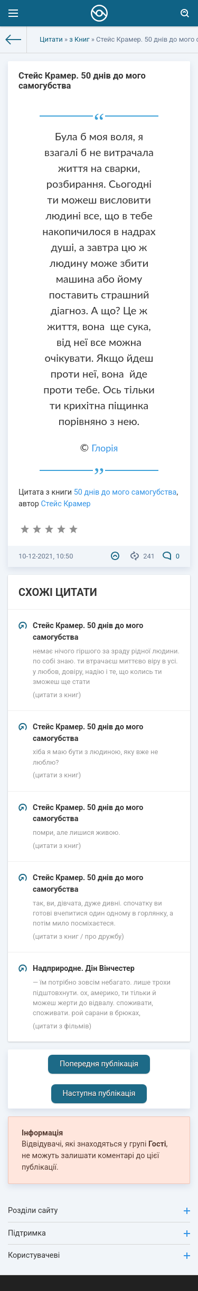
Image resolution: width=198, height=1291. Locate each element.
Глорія (104, 448)
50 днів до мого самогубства (125, 492)
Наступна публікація (99, 1093)
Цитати (51, 39)
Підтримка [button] (99, 1233)
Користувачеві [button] (99, 1255)
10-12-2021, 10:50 (45, 556)
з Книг (79, 39)
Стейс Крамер (65, 503)
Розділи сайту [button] (99, 1210)
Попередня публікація (99, 1063)
